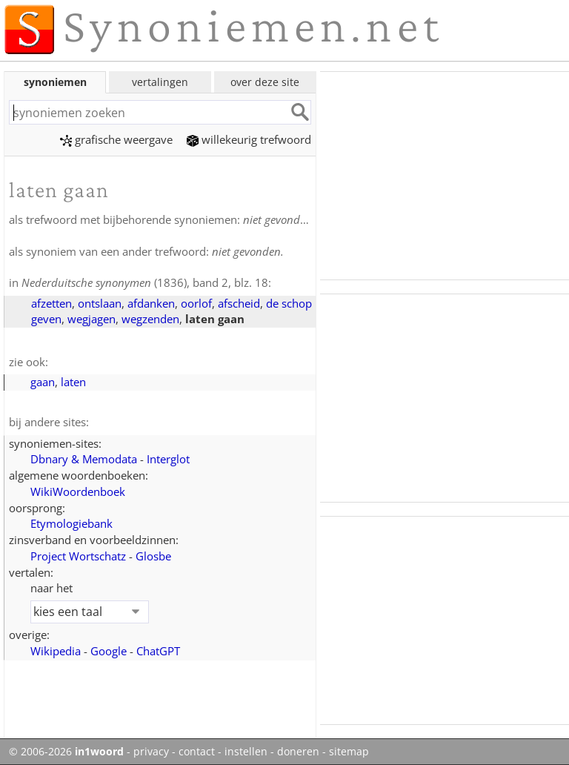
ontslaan (100, 303)
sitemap (349, 751)
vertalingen (160, 82)
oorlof (196, 303)
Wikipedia (55, 650)
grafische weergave (116, 139)
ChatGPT (158, 650)
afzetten (51, 303)
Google (108, 650)
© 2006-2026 (66, 751)
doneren (298, 751)
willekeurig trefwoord (249, 139)
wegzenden (150, 318)
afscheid (239, 303)
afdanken (151, 303)
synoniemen (55, 82)
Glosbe (153, 556)
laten (73, 381)
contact (197, 751)
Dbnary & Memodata (83, 458)
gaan (42, 381)
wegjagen (91, 318)
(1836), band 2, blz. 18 (144, 282)
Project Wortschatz (78, 556)
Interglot (168, 458)
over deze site (264, 82)
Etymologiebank (71, 523)
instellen (245, 751)
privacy (151, 751)
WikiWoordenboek (77, 491)
